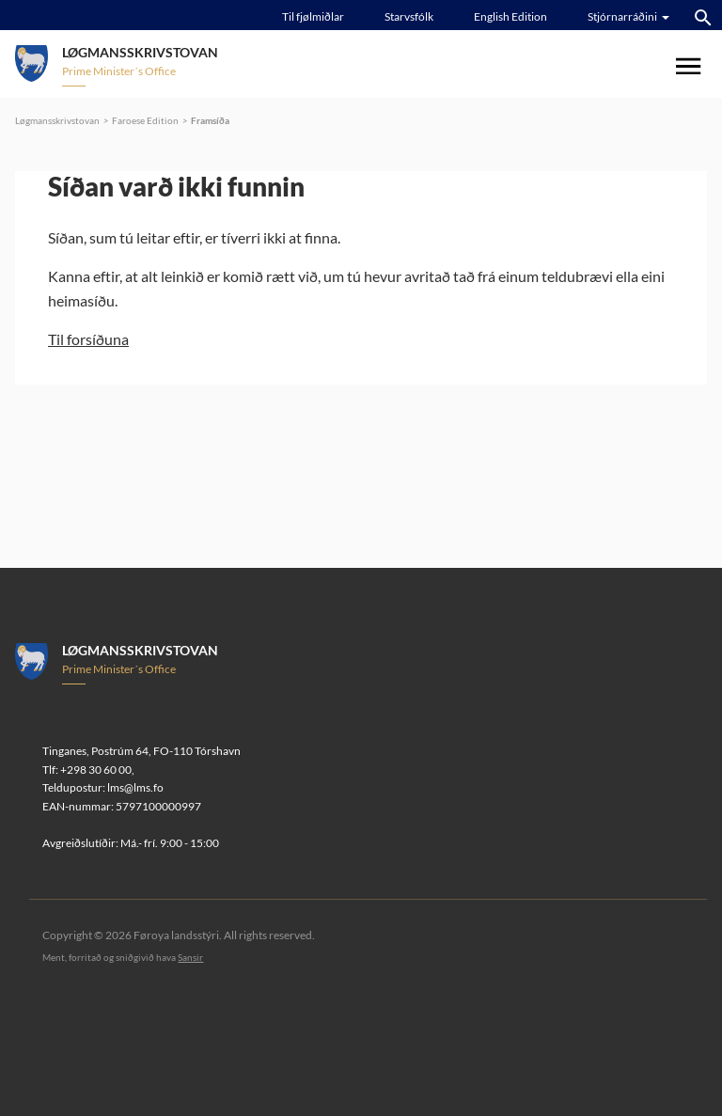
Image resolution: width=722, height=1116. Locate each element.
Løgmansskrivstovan (57, 120)
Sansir (190, 957)
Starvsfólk (409, 16)
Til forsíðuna (88, 339)
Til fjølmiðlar (313, 16)
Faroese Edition (145, 120)
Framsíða (210, 120)
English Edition (510, 16)
